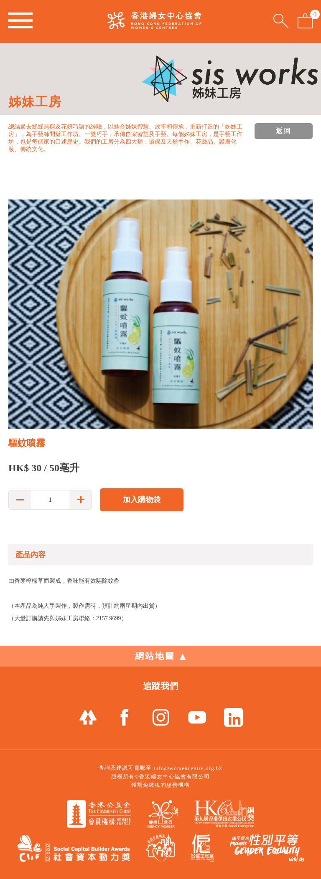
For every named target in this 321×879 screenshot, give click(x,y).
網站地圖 (160, 656)
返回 (284, 130)
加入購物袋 (141, 499)
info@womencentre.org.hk (187, 768)
